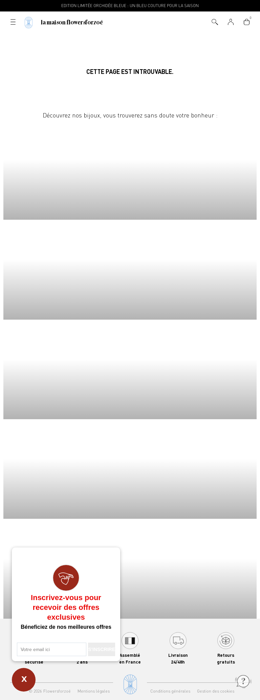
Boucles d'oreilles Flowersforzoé (130, 369)
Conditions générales (170, 691)
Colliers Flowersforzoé (130, 170)
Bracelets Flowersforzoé (130, 269)
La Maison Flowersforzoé (72, 22)
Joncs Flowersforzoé (130, 469)
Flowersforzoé (57, 691)
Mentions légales (94, 691)
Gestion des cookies (215, 691)
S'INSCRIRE (101, 649)
